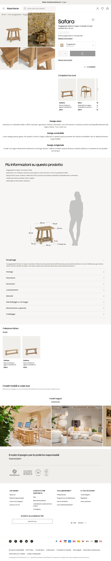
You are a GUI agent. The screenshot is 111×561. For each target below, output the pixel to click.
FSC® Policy (30, 550)
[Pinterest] (15, 541)
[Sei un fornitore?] (66, 501)
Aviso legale (77, 550)
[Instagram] (10, 541)
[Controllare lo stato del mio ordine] (43, 505)
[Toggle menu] (3, 8)
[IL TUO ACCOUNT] (88, 491)
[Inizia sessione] (87, 501)
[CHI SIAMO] (17, 491)
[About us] (17, 495)
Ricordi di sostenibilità (16, 550)
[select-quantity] (63, 53)
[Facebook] (21, 541)
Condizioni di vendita (64, 550)
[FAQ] (43, 497)
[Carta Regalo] (87, 495)
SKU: (89, 67)
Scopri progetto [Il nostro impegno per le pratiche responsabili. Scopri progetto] (15, 458)
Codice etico (50, 550)
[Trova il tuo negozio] (17, 501)
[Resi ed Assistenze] (43, 501)
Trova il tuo (55, 402)
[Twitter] (31, 541)
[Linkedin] (26, 541)
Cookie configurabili (34, 554)
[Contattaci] (43, 509)
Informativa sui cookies (17, 554)
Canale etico (39, 550)
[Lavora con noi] (17, 505)
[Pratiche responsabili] (17, 498)
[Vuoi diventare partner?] (66, 505)
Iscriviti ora (32, 521)
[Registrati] (87, 498)
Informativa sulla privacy (91, 550)
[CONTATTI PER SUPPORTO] (43, 492)
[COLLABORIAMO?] (66, 491)
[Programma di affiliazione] (66, 498)
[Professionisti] (66, 495)
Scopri (5, 332)
